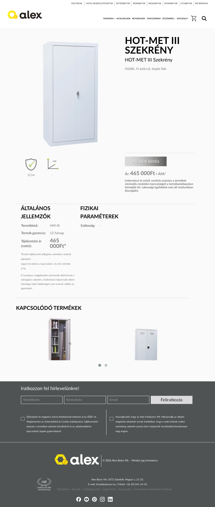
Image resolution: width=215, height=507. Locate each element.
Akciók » (77, 489)
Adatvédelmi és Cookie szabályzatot (64, 422)
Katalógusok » (92, 489)
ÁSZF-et (91, 417)
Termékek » (64, 489)
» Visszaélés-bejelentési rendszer (152, 489)
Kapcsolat (124, 489)
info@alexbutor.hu (106, 484)
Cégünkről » (109, 489)
